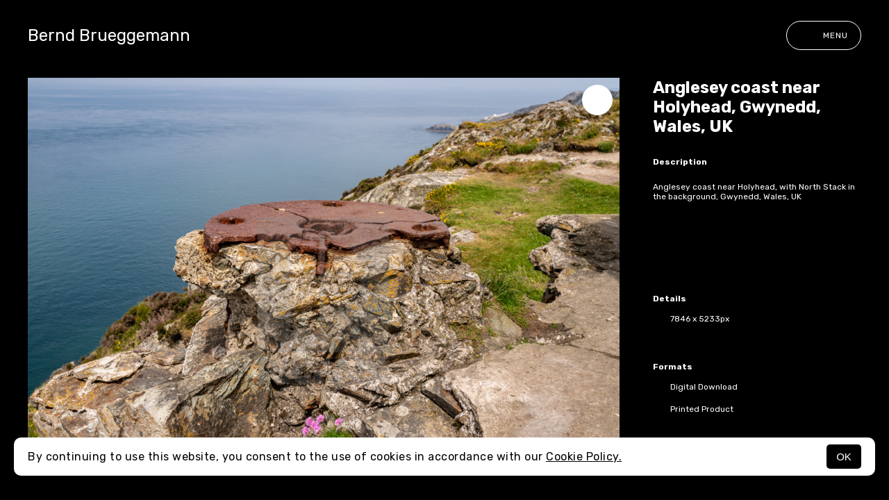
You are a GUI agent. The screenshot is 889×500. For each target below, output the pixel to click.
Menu (823, 35)
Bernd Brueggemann (109, 35)
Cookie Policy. (584, 456)
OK (843, 456)
